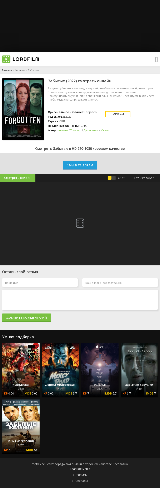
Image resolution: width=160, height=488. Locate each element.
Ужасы (105, 130)
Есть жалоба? (142, 178)
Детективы (91, 130)
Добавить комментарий (26, 318)
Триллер (75, 130)
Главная (7, 70)
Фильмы (20, 70)
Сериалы (81, 481)
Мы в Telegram (80, 165)
